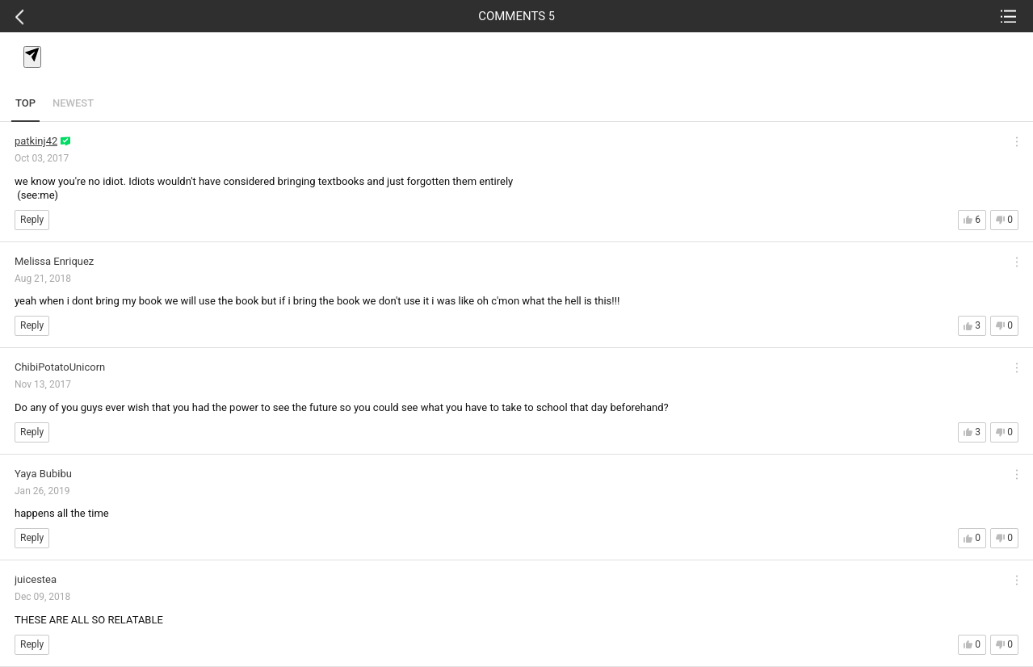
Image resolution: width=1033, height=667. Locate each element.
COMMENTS (516, 16)
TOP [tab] (25, 103)
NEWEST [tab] (73, 103)
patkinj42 (36, 141)
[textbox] (519, 75)
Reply (32, 219)
